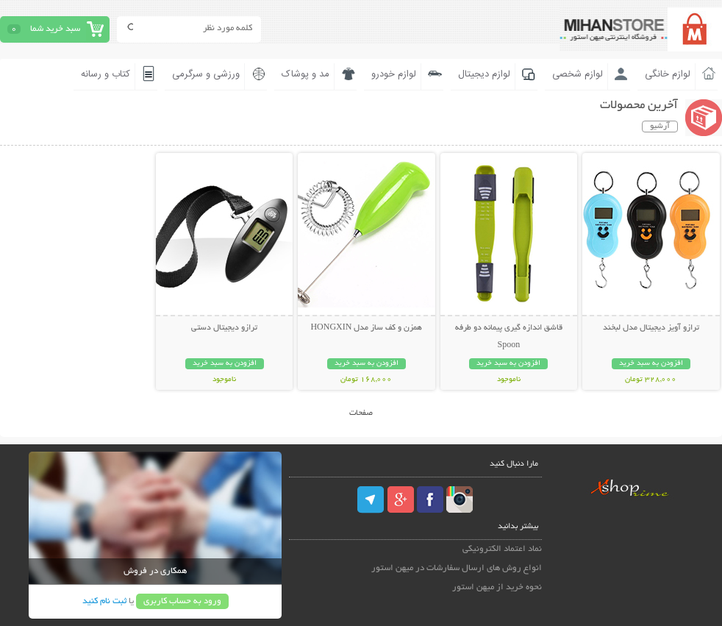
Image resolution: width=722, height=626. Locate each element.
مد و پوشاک (305, 74)
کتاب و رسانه (105, 74)
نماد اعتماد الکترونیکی (502, 549)
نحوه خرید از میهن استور (497, 587)
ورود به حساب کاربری (182, 601)
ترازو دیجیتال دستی (224, 328)
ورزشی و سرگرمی (206, 74)
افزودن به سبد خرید (651, 364)
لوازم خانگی (667, 74)
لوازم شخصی (577, 74)
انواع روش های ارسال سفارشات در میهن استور (456, 568)
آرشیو (660, 126)
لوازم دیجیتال (484, 74)
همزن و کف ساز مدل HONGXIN (366, 328)
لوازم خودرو (393, 74)
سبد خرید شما (55, 29)
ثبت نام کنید (104, 601)
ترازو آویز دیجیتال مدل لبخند (651, 328)
